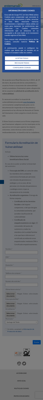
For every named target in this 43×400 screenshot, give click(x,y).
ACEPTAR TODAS (21, 58)
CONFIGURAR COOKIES (22, 68)
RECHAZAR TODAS (22, 63)
